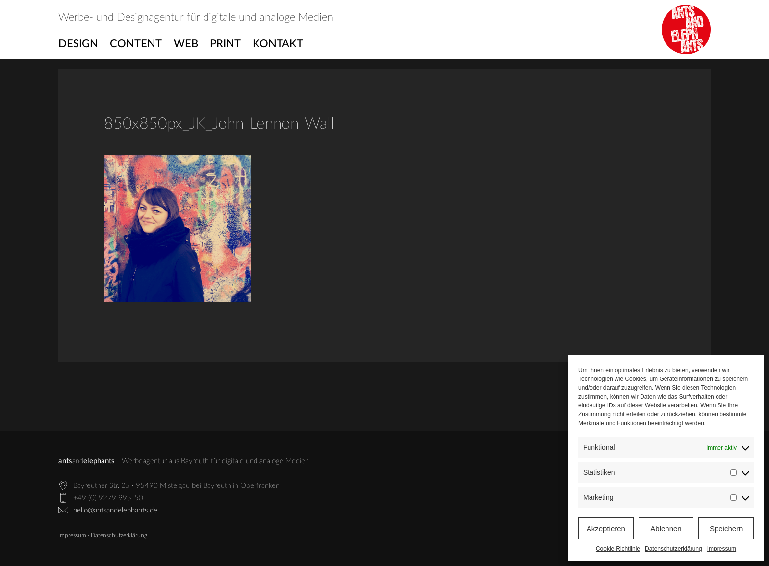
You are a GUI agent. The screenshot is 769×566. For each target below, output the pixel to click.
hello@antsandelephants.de (115, 510)
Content (136, 43)
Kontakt (278, 43)
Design (78, 43)
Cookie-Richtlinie (618, 548)
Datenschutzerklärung (673, 548)
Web (186, 43)
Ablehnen (665, 528)
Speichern (726, 528)
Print (225, 43)
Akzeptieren (606, 528)
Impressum (721, 548)
